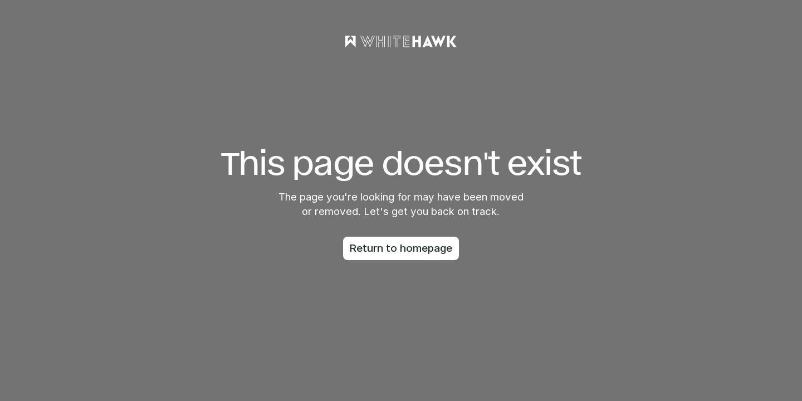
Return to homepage (401, 248)
